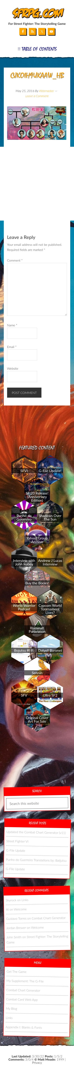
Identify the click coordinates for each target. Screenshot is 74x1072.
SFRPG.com (37, 13)
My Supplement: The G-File (25, 981)
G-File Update (15, 850)
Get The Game (16, 971)
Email (12, 347)
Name (12, 325)
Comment (15, 260)
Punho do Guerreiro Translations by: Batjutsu (36, 860)
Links (25, 900)
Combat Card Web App (21, 999)
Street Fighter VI (17, 841)
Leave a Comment (37, 96)
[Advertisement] (37, 184)
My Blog (11, 1008)
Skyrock (11, 900)
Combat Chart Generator (49, 918)
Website (12, 368)
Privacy (37, 1062)
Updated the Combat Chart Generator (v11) (36, 832)
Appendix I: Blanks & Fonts (24, 1027)
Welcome (20, 909)
